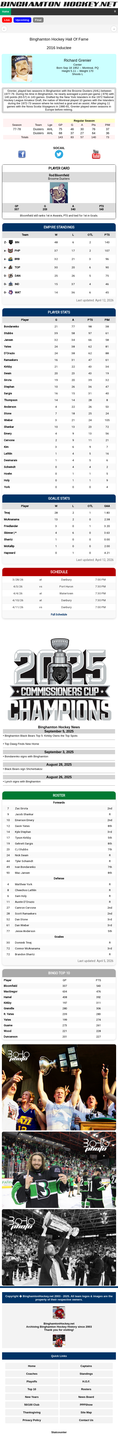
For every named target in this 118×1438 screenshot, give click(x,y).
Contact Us (86, 1420)
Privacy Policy (32, 1420)
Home (5, 11)
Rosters (86, 1389)
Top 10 (32, 1389)
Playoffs (31, 1381)
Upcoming (22, 20)
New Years (32, 1397)
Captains (86, 1366)
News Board (86, 1397)
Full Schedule (59, 614)
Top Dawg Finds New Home (22, 743)
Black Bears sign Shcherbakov (24, 769)
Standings (86, 1373)
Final (38, 20)
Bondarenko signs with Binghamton (26, 756)
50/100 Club (31, 1404)
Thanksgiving (32, 1412)
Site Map (86, 1412)
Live (7, 20)
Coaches (31, 1373)
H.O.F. (86, 1381)
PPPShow (86, 1404)
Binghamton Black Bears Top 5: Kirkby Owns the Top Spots (41, 735)
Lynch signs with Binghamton (23, 781)
